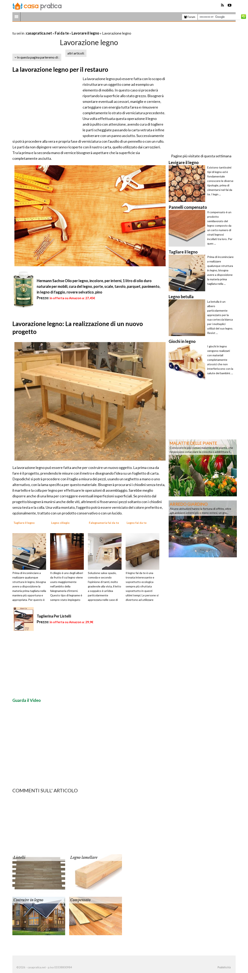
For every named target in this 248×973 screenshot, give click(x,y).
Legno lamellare (83, 857)
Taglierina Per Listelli (54, 616)
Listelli (19, 857)
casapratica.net (39, 33)
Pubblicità (224, 967)
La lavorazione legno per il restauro (60, 69)
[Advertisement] (59, 28)
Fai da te (62, 33)
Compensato (80, 900)
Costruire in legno (28, 900)
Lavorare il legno (85, 33)
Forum (189, 16)
